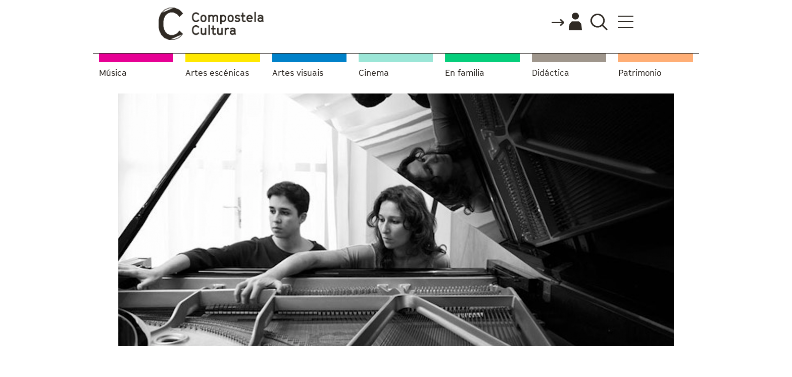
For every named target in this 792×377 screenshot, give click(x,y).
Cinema (374, 73)
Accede (566, 22)
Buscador (599, 21)
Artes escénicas (217, 73)
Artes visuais (297, 73)
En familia (464, 73)
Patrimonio (639, 73)
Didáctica (550, 73)
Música (113, 73)
